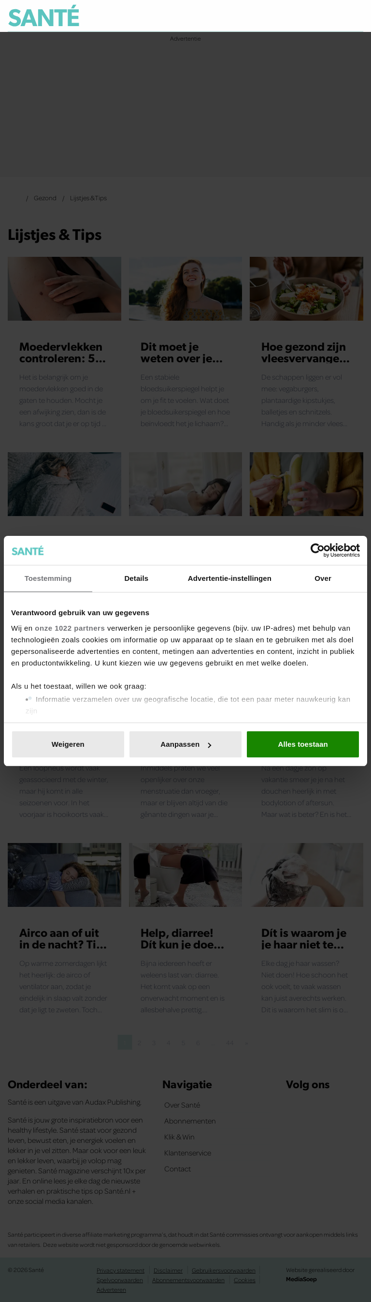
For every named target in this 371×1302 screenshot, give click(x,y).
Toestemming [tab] (48, 578)
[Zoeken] (355, 16)
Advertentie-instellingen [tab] (229, 578)
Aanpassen (185, 744)
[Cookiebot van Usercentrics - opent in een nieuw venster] (317, 550)
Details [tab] (136, 578)
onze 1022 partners (70, 628)
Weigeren (68, 744)
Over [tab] (322, 578)
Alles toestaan (303, 744)
